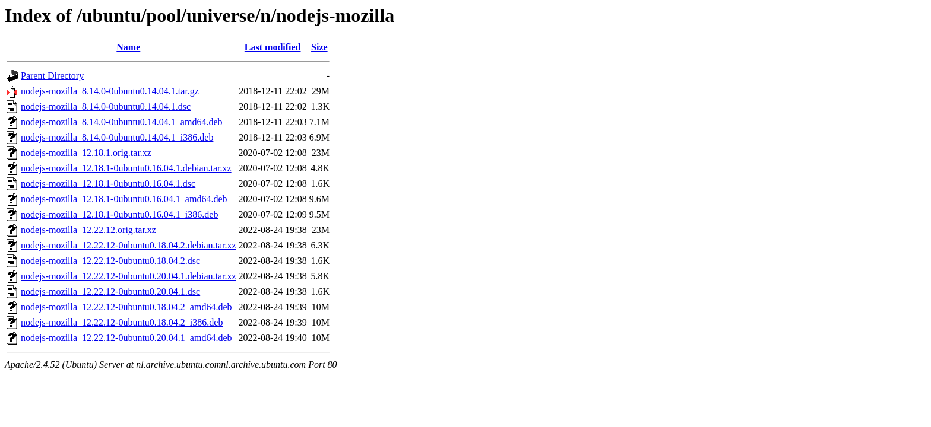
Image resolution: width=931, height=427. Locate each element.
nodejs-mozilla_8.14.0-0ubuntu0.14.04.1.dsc (106, 106)
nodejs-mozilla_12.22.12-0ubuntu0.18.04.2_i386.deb (122, 322)
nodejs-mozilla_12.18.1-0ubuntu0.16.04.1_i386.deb (119, 214)
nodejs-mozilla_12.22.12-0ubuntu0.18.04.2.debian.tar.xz (128, 245)
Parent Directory (52, 76)
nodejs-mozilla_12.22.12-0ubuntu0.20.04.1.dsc (110, 291)
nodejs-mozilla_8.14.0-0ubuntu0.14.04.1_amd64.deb (122, 122)
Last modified (273, 47)
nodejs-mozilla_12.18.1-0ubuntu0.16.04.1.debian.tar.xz (126, 168)
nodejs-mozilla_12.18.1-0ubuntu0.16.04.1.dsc (108, 184)
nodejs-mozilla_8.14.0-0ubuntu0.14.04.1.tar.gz (110, 91)
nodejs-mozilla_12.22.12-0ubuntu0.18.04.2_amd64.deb (126, 307)
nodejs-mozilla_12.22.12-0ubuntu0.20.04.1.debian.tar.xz (128, 276)
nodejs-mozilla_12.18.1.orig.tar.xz (86, 153)
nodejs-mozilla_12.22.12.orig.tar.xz (88, 230)
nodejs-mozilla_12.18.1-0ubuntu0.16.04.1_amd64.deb (124, 199)
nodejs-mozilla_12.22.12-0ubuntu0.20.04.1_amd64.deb (126, 338)
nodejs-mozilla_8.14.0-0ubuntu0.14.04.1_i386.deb (117, 137)
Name (128, 47)
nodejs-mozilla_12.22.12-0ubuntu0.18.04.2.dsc (110, 261)
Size (319, 47)
